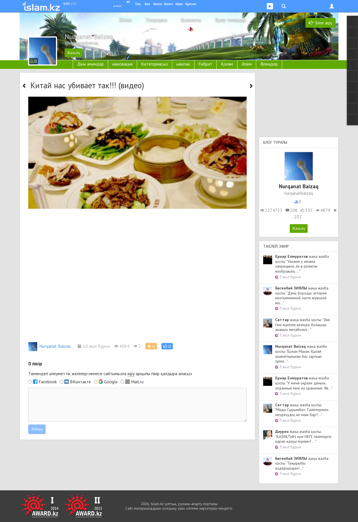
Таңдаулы (156, 20)
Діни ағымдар (90, 64)
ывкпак (183, 64)
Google (111, 381)
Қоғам (227, 64)
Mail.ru (137, 381)
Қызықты (191, 20)
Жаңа (125, 20)
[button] (167, 346)
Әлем (247, 64)
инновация (122, 64)
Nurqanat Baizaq (49, 346)
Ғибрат (205, 64)
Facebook (48, 381)
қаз (66, 3)
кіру (131, 373)
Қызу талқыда (230, 20)
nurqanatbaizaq (298, 193)
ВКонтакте (80, 381)
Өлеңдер (269, 64)
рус (74, 3)
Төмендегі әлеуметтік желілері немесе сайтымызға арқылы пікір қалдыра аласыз (110, 374)
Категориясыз (154, 64)
